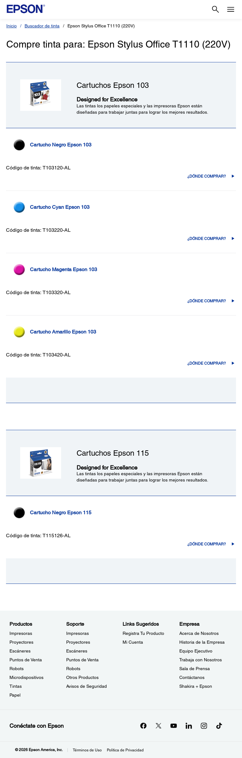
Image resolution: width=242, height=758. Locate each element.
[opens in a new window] (219, 725)
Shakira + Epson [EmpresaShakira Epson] (195, 686)
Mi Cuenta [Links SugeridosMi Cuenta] (133, 642)
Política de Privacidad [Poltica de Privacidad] (125, 750)
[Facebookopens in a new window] (143, 725)
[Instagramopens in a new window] (204, 725)
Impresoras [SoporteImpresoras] (77, 633)
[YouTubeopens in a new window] (173, 725)
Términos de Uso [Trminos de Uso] (87, 750)
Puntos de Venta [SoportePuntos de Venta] (82, 659)
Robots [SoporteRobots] (73, 668)
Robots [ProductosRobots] (16, 668)
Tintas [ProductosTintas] (15, 686)
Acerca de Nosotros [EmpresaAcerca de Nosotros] (199, 633)
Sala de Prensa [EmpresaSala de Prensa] (194, 668)
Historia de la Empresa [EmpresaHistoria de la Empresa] (202, 642)
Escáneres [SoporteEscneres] (76, 650)
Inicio (11, 25)
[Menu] (231, 9)
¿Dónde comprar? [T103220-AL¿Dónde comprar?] (206, 239)
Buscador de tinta (42, 25)
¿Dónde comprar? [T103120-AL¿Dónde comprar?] (206, 176)
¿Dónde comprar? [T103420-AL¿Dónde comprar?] (206, 363)
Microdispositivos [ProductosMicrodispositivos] (26, 677)
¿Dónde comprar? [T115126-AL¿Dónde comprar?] (206, 544)
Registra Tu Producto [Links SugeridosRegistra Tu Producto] (143, 633)
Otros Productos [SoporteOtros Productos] (82, 677)
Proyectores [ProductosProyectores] (21, 642)
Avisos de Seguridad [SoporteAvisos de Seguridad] (86, 686)
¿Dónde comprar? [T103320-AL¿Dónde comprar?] (206, 301)
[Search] (215, 9)
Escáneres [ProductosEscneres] (20, 650)
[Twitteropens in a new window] (158, 725)
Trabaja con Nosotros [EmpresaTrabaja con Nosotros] (200, 659)
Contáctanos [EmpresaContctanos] (192, 677)
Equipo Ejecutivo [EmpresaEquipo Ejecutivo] (195, 650)
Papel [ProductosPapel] (14, 695)
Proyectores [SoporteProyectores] (78, 642)
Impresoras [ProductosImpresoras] (20, 633)
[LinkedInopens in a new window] (188, 725)
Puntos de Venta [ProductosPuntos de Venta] (25, 659)
